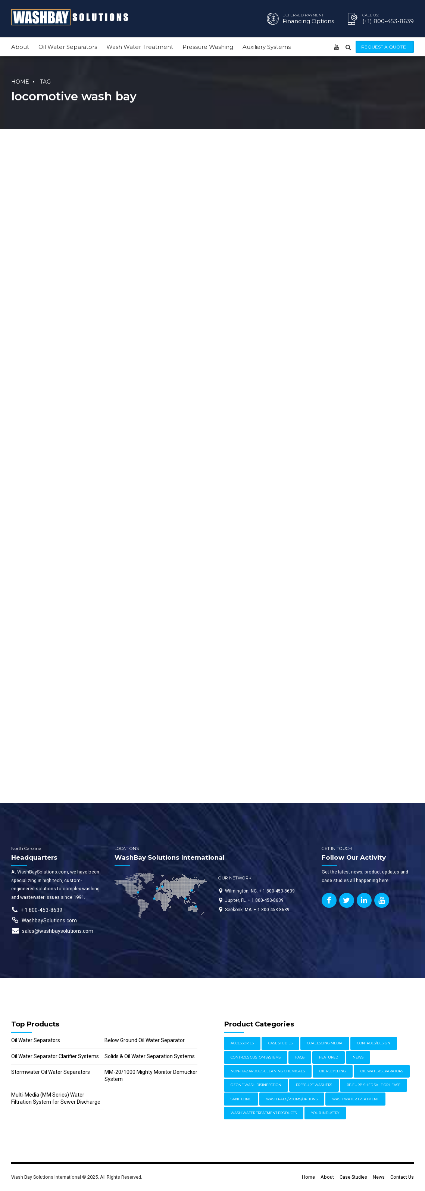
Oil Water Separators (67, 46)
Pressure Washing (207, 46)
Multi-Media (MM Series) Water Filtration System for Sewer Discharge (55, 1098)
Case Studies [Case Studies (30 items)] (280, 1043)
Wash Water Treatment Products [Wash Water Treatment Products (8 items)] (264, 1113)
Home (20, 81)
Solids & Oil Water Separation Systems (149, 1056)
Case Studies (353, 1177)
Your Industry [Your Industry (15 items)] (325, 1113)
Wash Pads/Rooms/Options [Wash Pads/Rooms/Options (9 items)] (292, 1099)
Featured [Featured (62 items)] (328, 1057)
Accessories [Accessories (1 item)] (242, 1043)
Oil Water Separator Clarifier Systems (55, 1056)
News (379, 1177)
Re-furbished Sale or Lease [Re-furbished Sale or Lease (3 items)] (373, 1085)
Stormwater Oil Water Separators (50, 1072)
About (20, 46)
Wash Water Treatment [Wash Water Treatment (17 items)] (355, 1099)
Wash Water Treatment (139, 46)
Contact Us (402, 1177)
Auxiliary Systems (267, 46)
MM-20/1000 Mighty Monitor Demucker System (150, 1075)
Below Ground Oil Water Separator (144, 1040)
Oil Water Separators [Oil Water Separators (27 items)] (381, 1071)
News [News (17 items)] (358, 1057)
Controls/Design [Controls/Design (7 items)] (373, 1043)
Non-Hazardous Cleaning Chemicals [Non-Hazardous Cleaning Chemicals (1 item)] (268, 1071)
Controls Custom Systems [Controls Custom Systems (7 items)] (256, 1057)
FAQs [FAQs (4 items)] (299, 1057)
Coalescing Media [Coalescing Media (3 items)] (325, 1043)
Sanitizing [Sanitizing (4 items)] (241, 1099)
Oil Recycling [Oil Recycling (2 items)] (332, 1071)
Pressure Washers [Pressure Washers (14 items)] (314, 1085)
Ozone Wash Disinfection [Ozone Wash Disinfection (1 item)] (256, 1085)
